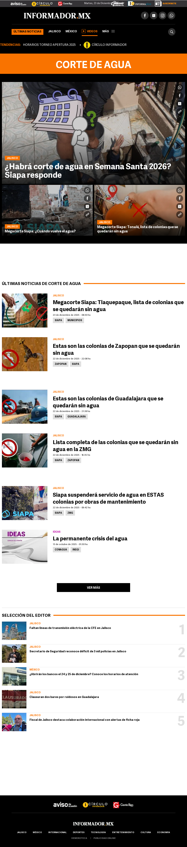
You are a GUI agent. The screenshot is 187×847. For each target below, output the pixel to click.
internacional (57, 833)
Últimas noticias (27, 31)
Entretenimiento (123, 833)
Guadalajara (76, 417)
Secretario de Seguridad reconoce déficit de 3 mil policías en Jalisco (77, 651)
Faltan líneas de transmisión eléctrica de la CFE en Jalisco (70, 628)
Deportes (78, 833)
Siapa (58, 320)
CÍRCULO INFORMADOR (109, 45)
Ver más (93, 587)
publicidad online (105, 838)
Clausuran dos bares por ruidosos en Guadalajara (64, 697)
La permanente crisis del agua (90, 539)
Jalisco (54, 31)
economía (163, 833)
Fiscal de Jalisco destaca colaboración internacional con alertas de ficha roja (84, 720)
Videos (90, 31)
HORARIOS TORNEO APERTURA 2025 (49, 45)
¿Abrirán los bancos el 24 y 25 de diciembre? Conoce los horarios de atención (83, 674)
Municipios (74, 320)
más (108, 31)
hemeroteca (79, 838)
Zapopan (61, 364)
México (71, 31)
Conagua (61, 550)
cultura (146, 833)
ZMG (70, 513)
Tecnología (98, 833)
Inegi (75, 550)
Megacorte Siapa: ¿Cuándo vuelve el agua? (40, 231)
